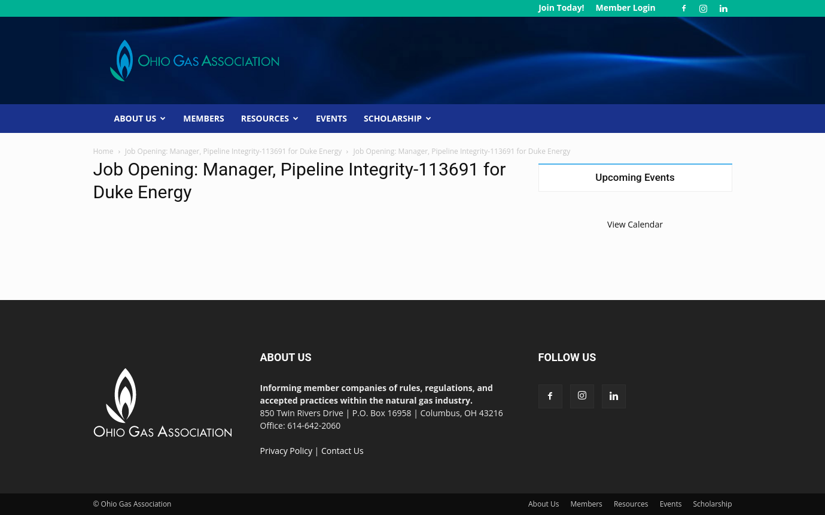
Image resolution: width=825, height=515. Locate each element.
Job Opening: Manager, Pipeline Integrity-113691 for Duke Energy (233, 151)
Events (331, 118)
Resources (270, 118)
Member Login (625, 7)
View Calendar (635, 224)
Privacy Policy (286, 450)
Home (103, 151)
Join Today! (561, 7)
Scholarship (397, 118)
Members (203, 118)
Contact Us (342, 450)
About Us (140, 118)
